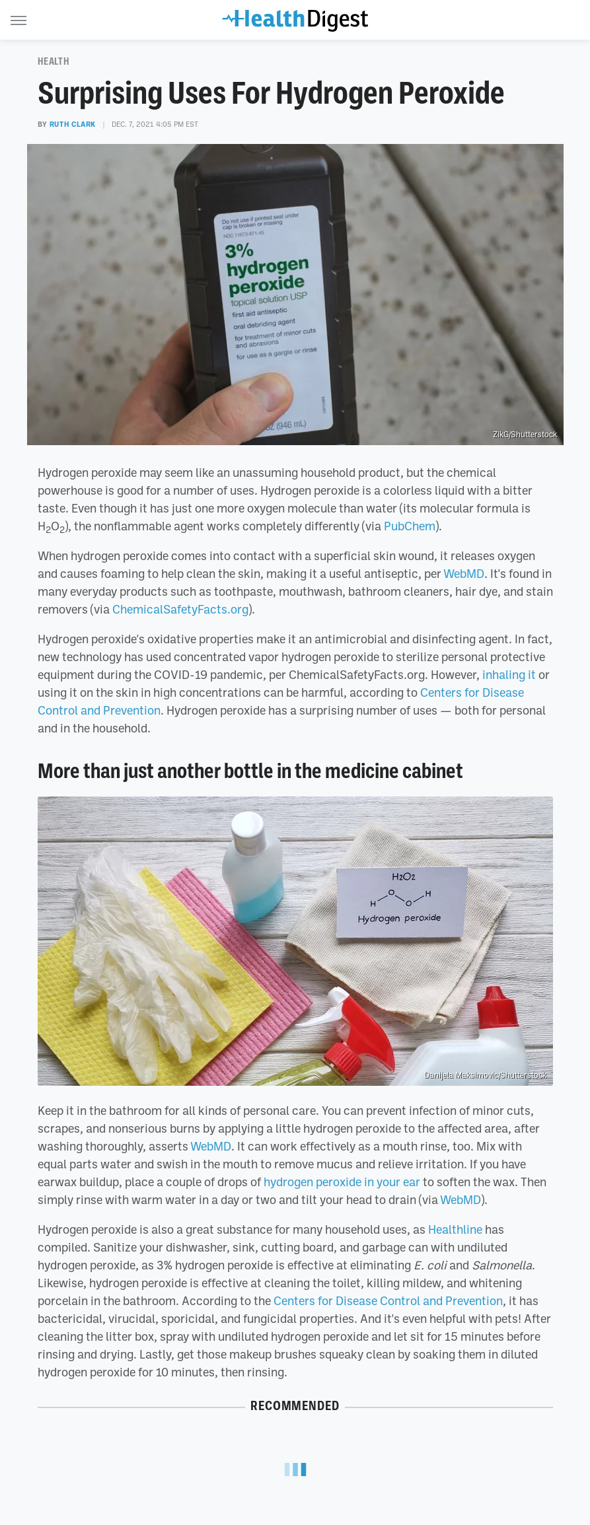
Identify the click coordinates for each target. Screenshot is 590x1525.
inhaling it (509, 674)
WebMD (463, 573)
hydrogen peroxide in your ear (342, 1181)
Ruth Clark (73, 124)
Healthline (455, 1229)
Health (54, 61)
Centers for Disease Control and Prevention (388, 1300)
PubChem (409, 525)
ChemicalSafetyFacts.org (180, 609)
